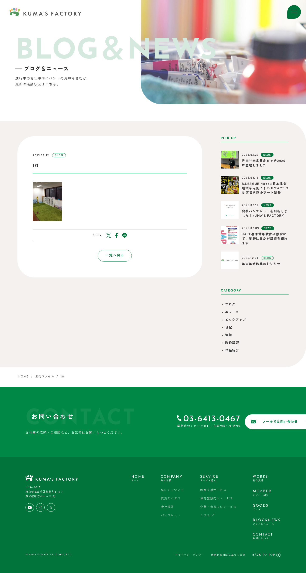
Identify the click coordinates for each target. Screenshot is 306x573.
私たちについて (172, 490)
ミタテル (207, 515)
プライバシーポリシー (189, 555)
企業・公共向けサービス (218, 507)
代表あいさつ (171, 498)
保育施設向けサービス (216, 498)
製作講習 (232, 343)
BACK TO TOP (266, 555)
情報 (228, 335)
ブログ (230, 304)
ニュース (232, 312)
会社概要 (167, 507)
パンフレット (171, 515)
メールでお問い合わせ (245, 422)
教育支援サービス (213, 490)
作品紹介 (232, 350)
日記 (228, 327)
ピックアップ (235, 320)
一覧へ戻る (110, 255)
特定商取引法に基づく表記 (228, 555)
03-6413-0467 (176, 419)
